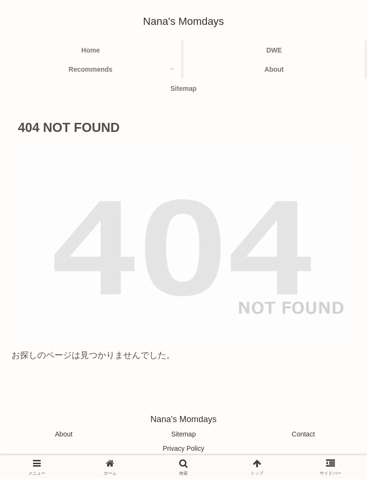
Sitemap (183, 434)
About (64, 434)
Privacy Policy (183, 448)
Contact (303, 434)
